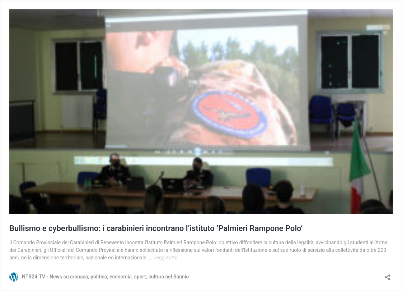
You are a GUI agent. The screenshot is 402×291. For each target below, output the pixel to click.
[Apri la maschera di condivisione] (388, 275)
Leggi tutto (166, 257)
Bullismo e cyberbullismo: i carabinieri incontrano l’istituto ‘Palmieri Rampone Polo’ (156, 228)
